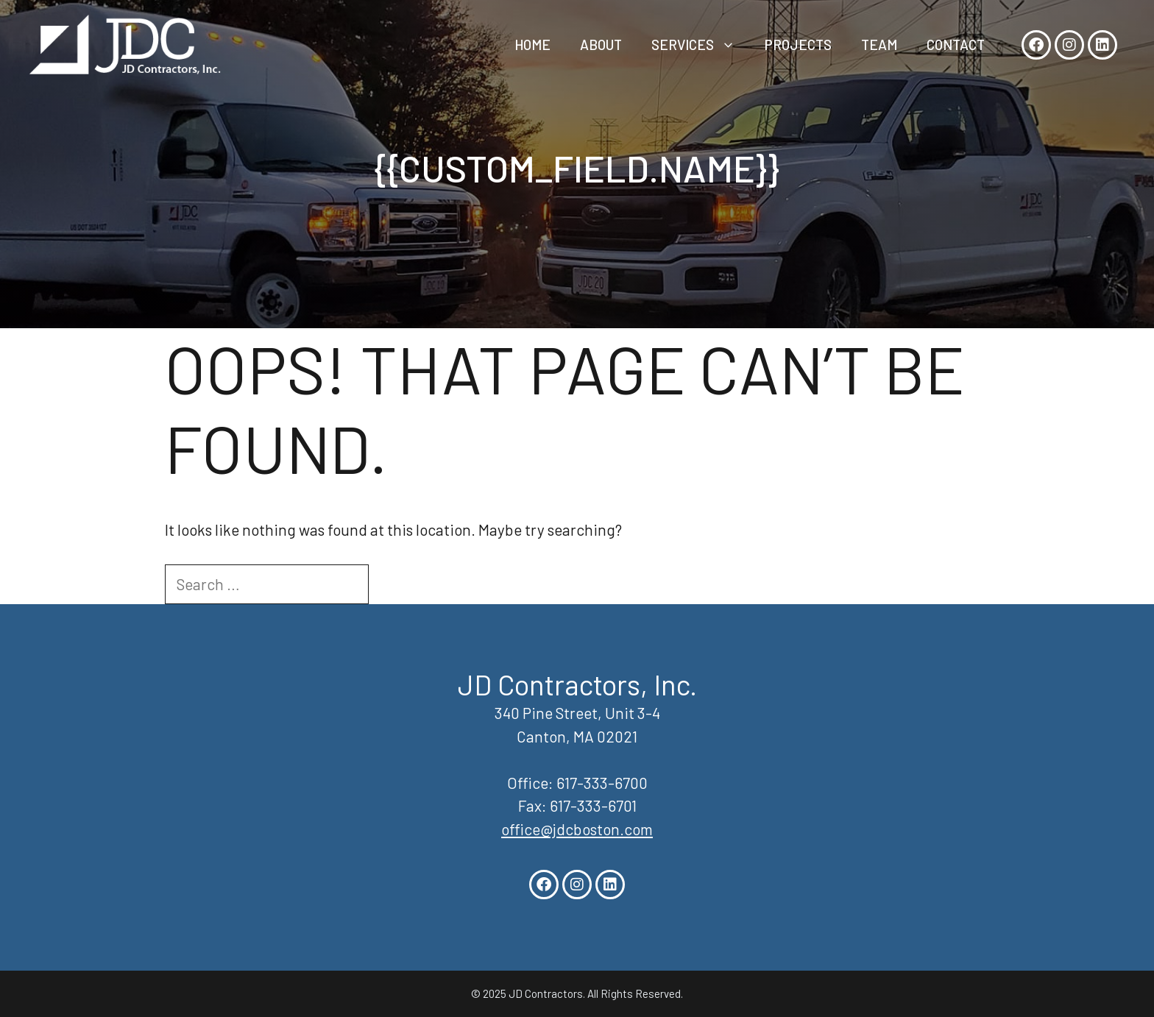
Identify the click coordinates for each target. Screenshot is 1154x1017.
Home (532, 44)
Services (700, 45)
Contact (956, 44)
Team (879, 44)
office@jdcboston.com (577, 829)
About (601, 44)
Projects (798, 44)
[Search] (395, 584)
